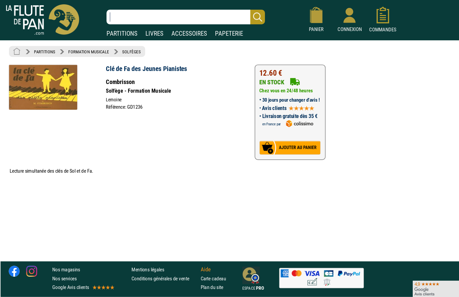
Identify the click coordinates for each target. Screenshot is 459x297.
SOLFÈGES (131, 51)
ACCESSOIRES (189, 33)
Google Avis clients (83, 287)
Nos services (64, 278)
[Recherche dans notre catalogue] (186, 17)
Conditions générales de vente (164, 278)
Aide (206, 269)
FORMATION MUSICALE (88, 51)
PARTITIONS (122, 33)
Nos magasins (66, 270)
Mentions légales (147, 270)
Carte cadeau (213, 278)
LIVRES (154, 33)
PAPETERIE (229, 33)
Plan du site (212, 287)
